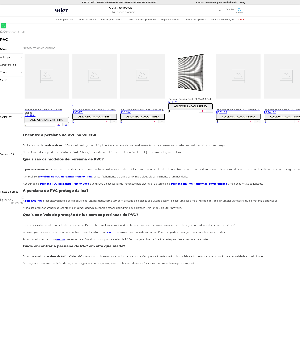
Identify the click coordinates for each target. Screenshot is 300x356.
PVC (22, 2)
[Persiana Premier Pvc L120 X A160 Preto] (228, 62)
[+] (48, 95)
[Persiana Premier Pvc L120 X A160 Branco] (36, 62)
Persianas (11, 2)
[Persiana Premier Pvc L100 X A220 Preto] (180, 62)
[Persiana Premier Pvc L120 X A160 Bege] (132, 62)
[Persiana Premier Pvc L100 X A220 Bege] (84, 62)
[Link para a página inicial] (2, 3)
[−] (55, 95)
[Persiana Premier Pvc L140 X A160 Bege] (276, 62)
